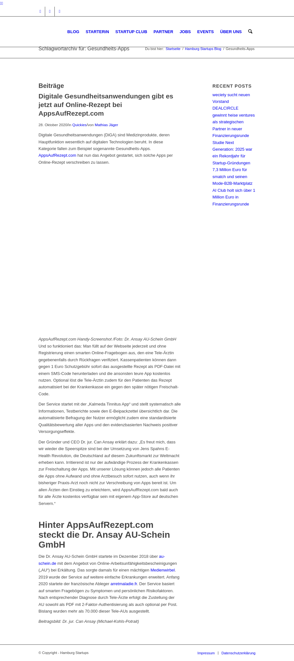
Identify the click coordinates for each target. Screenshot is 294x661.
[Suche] (250, 32)
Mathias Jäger (106, 125)
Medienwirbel (162, 570)
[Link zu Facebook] (49, 11)
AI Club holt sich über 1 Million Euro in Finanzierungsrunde (234, 197)
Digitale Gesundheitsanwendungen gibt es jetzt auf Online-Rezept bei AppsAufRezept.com (105, 104)
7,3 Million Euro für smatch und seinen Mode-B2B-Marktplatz (233, 176)
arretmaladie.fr (123, 583)
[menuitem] (73, 32)
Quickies (79, 125)
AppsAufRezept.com (57, 155)
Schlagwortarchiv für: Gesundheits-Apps (83, 48)
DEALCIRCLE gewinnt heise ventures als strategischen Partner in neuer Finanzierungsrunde (234, 122)
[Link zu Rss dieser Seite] (59, 11)
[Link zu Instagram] (40, 11)
